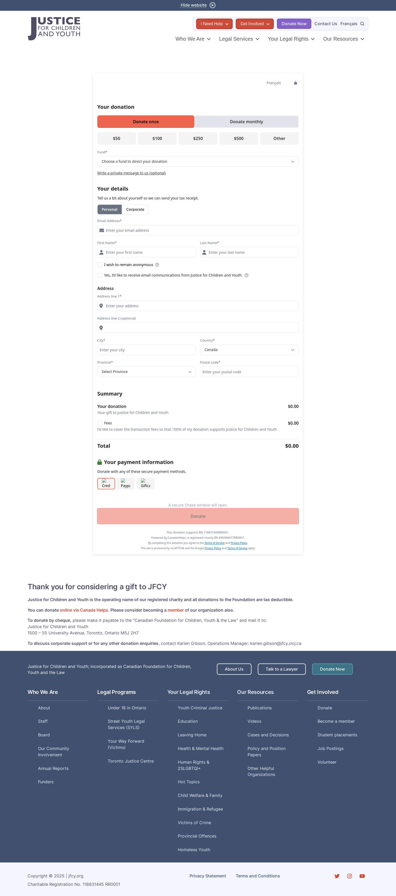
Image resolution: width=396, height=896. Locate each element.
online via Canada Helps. (84, 610)
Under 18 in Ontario (127, 707)
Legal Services (236, 39)
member (176, 610)
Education (188, 721)
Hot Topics (189, 781)
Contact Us (325, 23)
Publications (260, 707)
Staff (43, 721)
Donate (325, 707)
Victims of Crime (194, 822)
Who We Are (189, 39)
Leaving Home (192, 734)
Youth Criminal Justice (200, 707)
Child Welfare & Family (200, 795)
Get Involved (252, 23)
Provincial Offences (197, 836)
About (44, 707)
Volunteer (327, 762)
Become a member (336, 721)
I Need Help (212, 23)
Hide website (194, 5)
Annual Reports (53, 768)
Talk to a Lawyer (282, 669)
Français (348, 23)
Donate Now (294, 23)
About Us (234, 669)
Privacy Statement (208, 875)
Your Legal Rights (288, 39)
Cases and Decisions (268, 734)
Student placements (337, 734)
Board (44, 734)
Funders (45, 781)
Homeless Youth (194, 849)
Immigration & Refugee (200, 809)
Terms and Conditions (258, 875)
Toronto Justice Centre (131, 761)
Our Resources (340, 39)
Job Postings (331, 748)
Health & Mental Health (200, 748)
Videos (254, 721)
